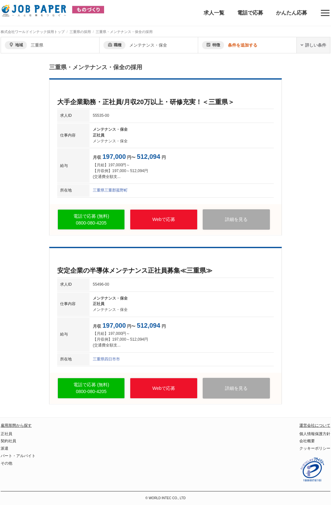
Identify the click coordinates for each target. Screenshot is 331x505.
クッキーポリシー (314, 448)
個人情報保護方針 (314, 434)
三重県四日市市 (106, 359)
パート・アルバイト (18, 456)
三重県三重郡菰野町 (110, 190)
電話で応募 (250, 13)
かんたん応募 (291, 13)
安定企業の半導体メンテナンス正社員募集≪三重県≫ (134, 270)
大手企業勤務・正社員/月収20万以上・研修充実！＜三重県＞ (145, 101)
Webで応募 (163, 219)
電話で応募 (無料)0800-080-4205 (91, 219)
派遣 (4, 448)
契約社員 (8, 441)
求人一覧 (214, 13)
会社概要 (307, 441)
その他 (6, 463)
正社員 (6, 434)
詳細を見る (236, 219)
